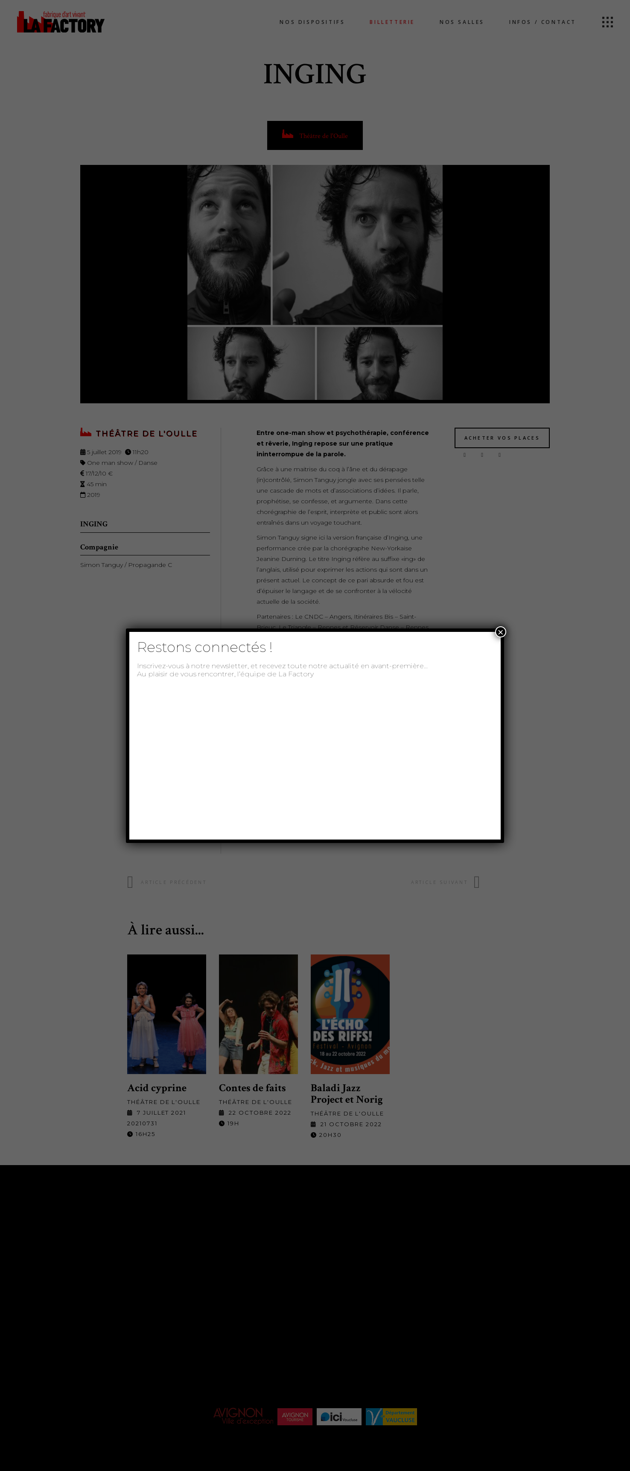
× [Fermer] (501, 631)
